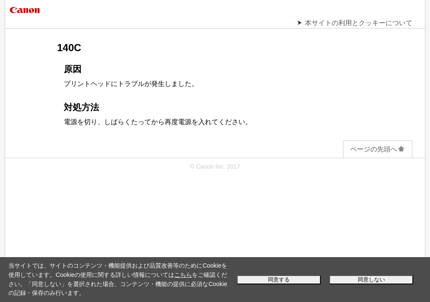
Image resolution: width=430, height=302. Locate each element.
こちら (183, 274)
